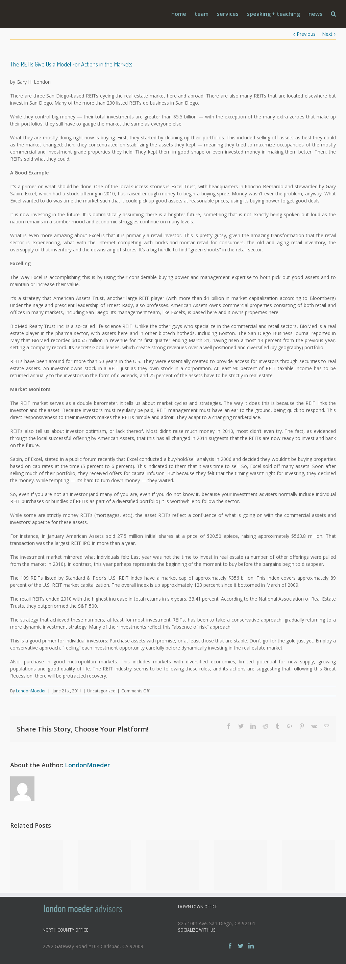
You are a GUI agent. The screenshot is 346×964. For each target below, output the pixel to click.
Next (327, 34)
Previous (306, 34)
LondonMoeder (31, 691)
